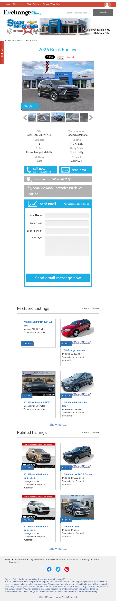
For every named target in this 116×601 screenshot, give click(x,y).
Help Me (2, 52)
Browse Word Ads (51, 4)
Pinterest (66, 569)
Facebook (49, 569)
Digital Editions (33, 4)
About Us (73, 559)
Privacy (85, 559)
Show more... (58, 424)
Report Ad (70, 57)
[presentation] (58, 264)
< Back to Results (13, 40)
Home (7, 4)
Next (91, 117)
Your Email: (36, 223)
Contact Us (14, 562)
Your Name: (36, 215)
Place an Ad (18, 4)
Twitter (58, 569)
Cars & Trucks (31, 40)
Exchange (22, 12)
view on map (52, 179)
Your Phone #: (34, 231)
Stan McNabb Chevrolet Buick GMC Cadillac (56, 191)
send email (79, 170)
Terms (96, 559)
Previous (25, 117)
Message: (36, 237)
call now (42, 170)
